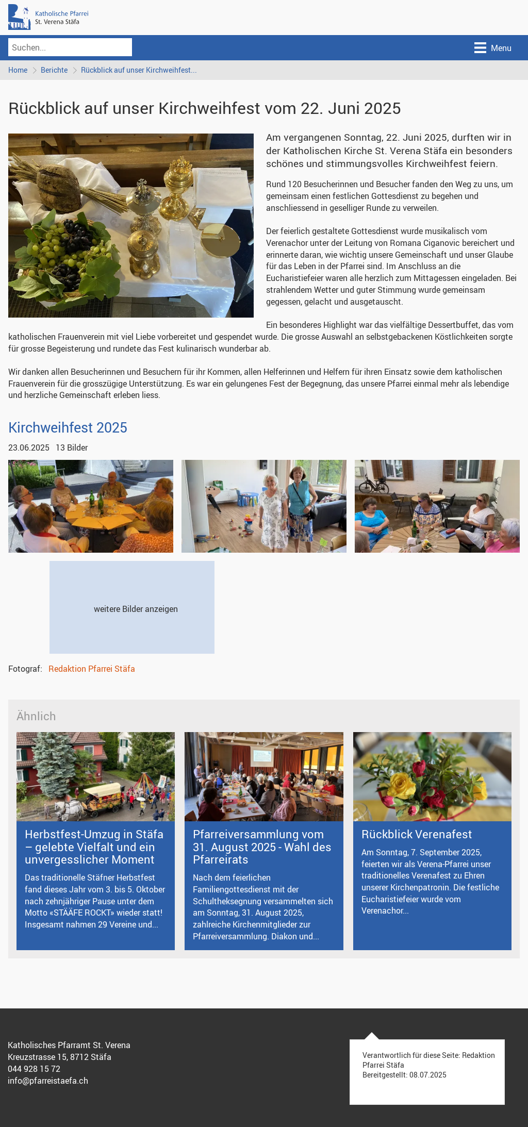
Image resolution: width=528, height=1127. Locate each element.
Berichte (54, 70)
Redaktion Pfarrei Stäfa (91, 668)
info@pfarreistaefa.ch (48, 1080)
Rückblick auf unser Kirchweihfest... (139, 70)
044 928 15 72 (34, 1068)
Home (17, 70)
